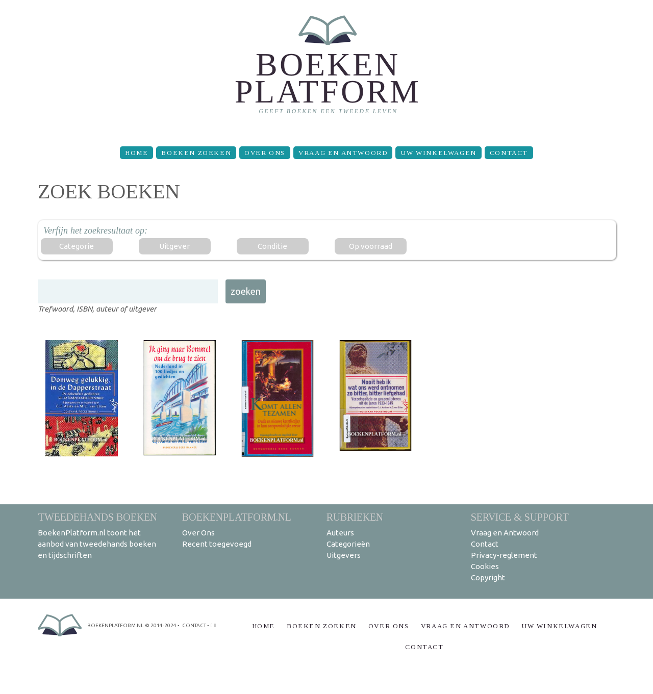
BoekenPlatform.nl (236, 516)
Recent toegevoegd (217, 543)
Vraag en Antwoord (342, 153)
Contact (509, 153)
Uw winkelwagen (438, 153)
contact (194, 625)
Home (136, 153)
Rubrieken (354, 516)
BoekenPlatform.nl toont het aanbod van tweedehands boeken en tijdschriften (97, 543)
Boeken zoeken (196, 153)
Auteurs (340, 532)
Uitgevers (343, 555)
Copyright (488, 577)
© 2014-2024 (161, 625)
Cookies (485, 566)
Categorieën (348, 543)
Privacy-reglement (504, 555)
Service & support (520, 516)
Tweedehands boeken (97, 516)
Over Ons (264, 153)
